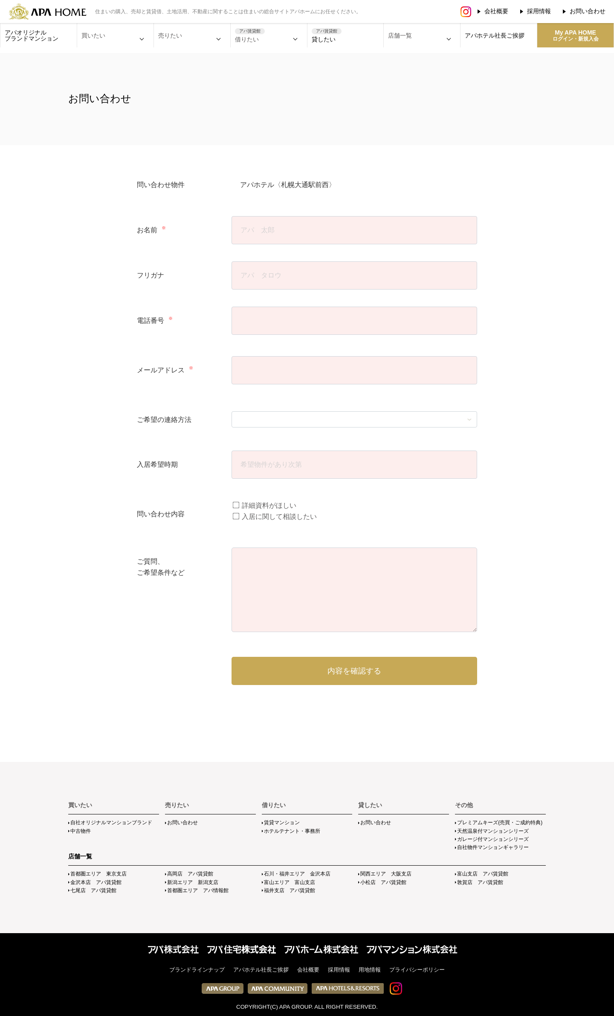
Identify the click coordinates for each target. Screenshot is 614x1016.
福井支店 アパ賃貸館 (289, 890)
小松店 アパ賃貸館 (383, 882)
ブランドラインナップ (197, 969)
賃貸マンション (282, 823)
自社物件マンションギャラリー (493, 847)
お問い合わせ (587, 11)
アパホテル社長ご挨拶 (494, 35)
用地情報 (370, 969)
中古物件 (80, 831)
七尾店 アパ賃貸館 (93, 890)
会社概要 (496, 11)
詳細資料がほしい (264, 505)
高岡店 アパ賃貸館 (190, 874)
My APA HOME (576, 35)
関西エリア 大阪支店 (385, 874)
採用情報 (539, 11)
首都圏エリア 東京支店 (98, 874)
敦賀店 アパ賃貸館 (480, 882)
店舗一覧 (80, 856)
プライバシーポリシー (417, 969)
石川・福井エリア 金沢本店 (297, 874)
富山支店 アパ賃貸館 (482, 874)
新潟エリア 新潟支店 (192, 882)
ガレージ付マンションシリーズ (493, 839)
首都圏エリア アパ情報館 (198, 890)
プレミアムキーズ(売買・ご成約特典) (499, 823)
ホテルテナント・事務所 (292, 831)
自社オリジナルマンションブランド (111, 823)
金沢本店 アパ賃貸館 (96, 882)
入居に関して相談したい (275, 516)
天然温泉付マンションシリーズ (493, 831)
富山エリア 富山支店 (289, 882)
